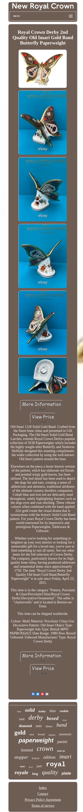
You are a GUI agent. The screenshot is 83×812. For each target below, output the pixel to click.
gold (20, 732)
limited (27, 750)
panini (62, 742)
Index (43, 788)
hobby (42, 711)
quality (50, 772)
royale (21, 772)
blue (53, 711)
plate (66, 773)
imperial (51, 735)
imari (65, 757)
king (35, 773)
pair (39, 766)
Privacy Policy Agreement (43, 800)
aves (22, 766)
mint (31, 734)
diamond (25, 726)
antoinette (65, 734)
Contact (42, 794)
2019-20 (61, 751)
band (62, 725)
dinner (49, 726)
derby (36, 717)
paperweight (36, 740)
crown (45, 748)
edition (49, 757)
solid (30, 710)
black (35, 758)
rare (22, 719)
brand (41, 734)
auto (39, 726)
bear (19, 711)
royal (56, 764)
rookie (64, 711)
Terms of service (42, 806)
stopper (21, 757)
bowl (31, 767)
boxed (52, 718)
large (64, 720)
